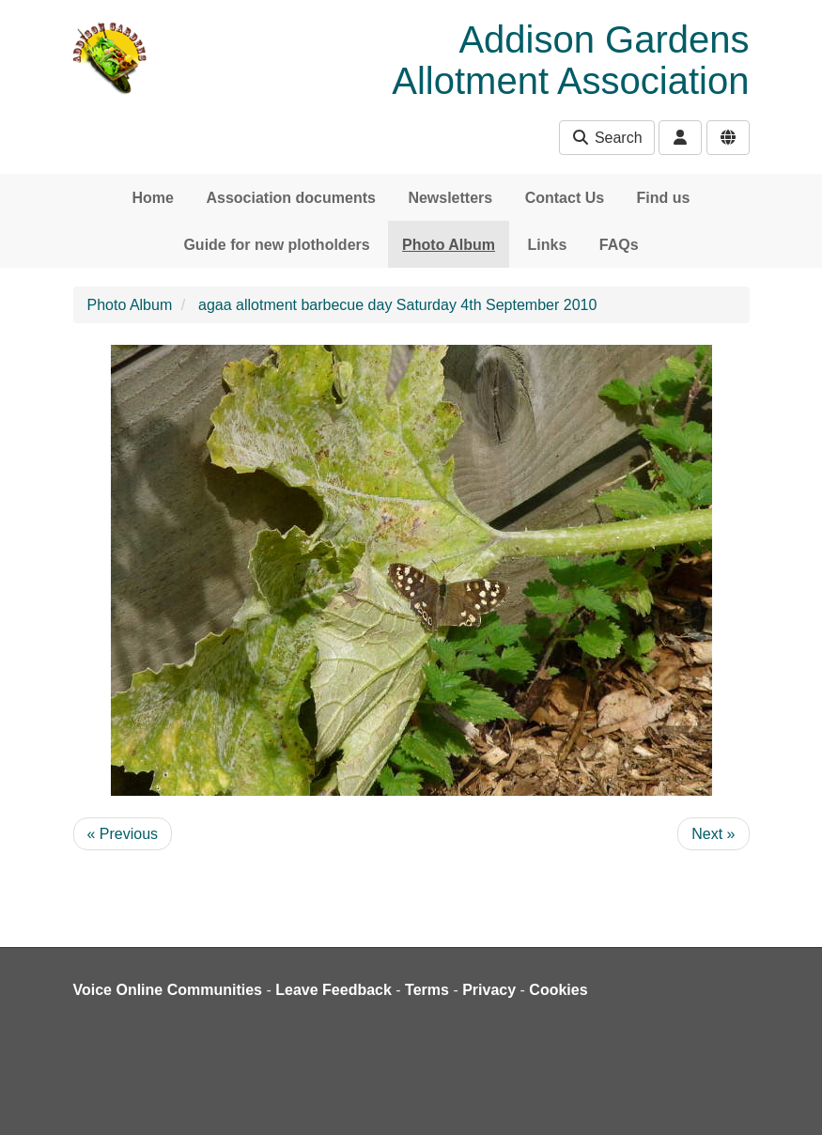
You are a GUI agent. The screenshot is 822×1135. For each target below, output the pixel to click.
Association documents (290, 198)
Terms (427, 990)
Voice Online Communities (168, 990)
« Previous (123, 834)
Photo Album (448, 245)
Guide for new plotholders (276, 245)
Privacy (489, 990)
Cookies (558, 990)
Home (153, 198)
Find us (663, 198)
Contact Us (564, 198)
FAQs (619, 245)
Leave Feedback (333, 990)
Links (547, 245)
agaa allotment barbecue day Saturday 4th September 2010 (397, 305)
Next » (713, 834)
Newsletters (450, 198)
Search (606, 138)
